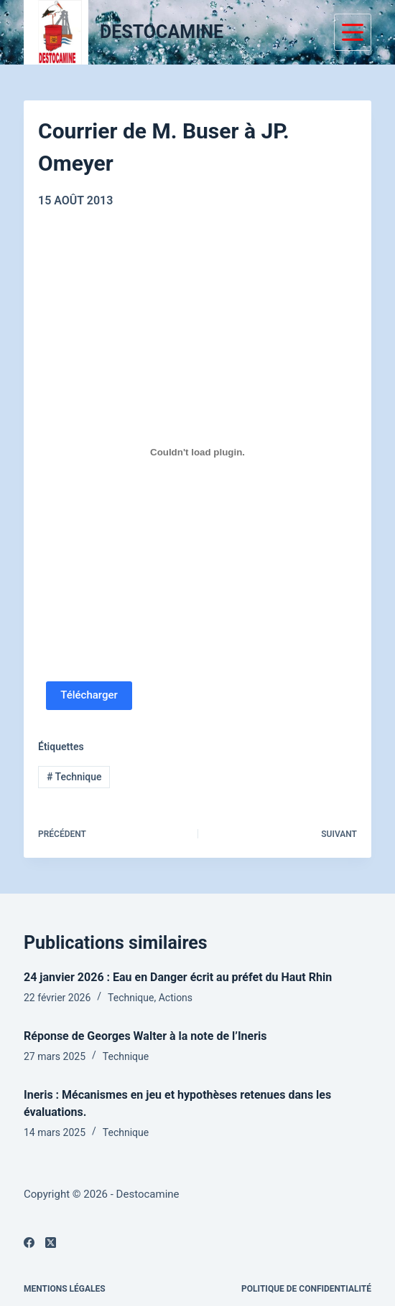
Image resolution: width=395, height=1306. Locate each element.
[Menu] (352, 32)
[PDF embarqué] (197, 452)
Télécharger (89, 695)
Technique (74, 776)
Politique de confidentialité (306, 1289)
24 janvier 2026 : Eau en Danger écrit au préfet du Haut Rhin (178, 977)
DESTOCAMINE (161, 32)
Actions (175, 997)
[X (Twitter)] (50, 1242)
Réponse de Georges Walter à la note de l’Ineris (145, 1036)
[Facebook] (29, 1242)
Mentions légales (65, 1289)
